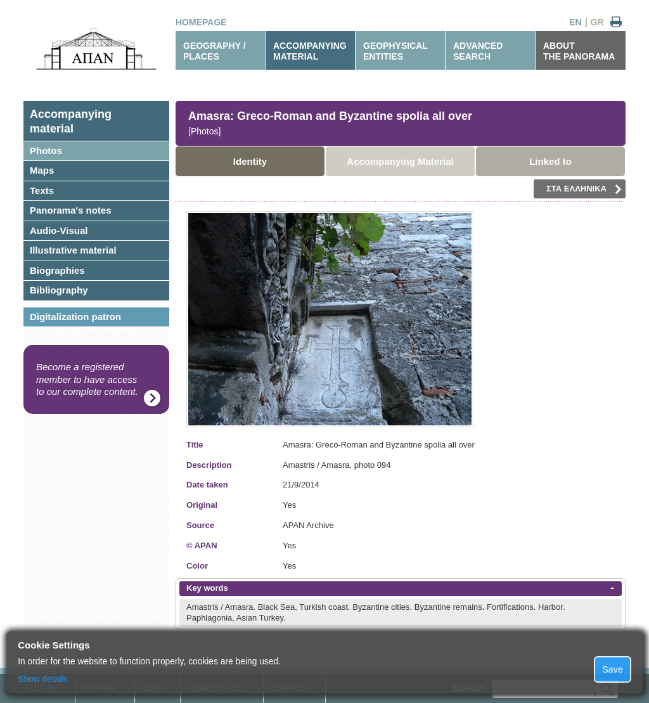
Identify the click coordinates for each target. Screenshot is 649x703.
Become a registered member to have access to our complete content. (87, 379)
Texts (42, 190)
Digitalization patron (75, 316)
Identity (250, 161)
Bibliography (59, 290)
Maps (42, 170)
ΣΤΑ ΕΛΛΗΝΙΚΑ (584, 189)
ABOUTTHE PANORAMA (579, 51)
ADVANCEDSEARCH (478, 51)
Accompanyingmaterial (71, 121)
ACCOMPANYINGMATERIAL (310, 51)
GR (597, 22)
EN (575, 22)
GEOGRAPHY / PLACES (214, 51)
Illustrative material (73, 250)
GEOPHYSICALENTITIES (395, 51)
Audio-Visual (58, 230)
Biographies (57, 270)
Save (612, 669)
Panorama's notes (71, 210)
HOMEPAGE (201, 22)
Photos (46, 150)
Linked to (550, 161)
